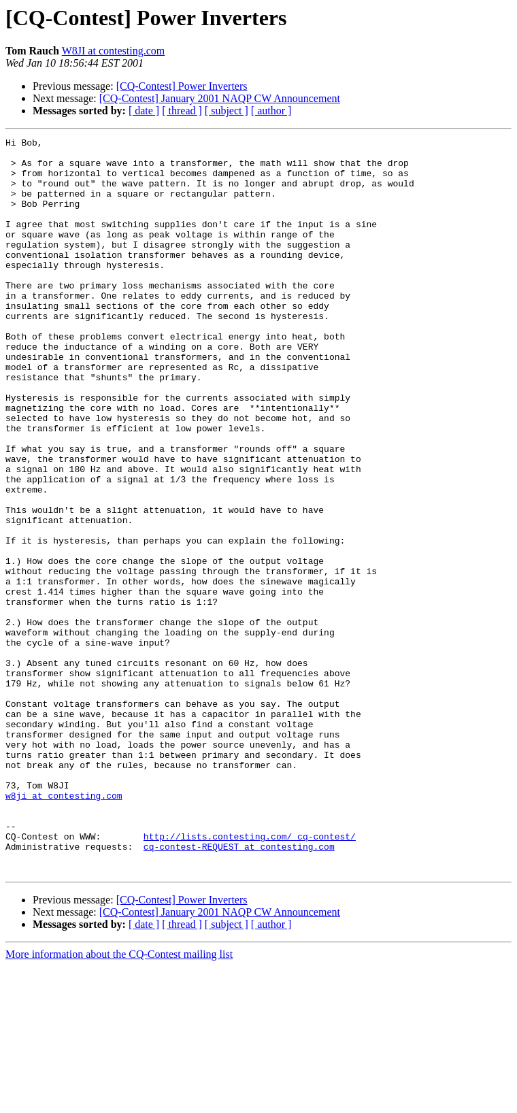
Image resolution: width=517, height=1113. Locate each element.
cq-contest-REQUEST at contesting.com (239, 989)
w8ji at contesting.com (63, 928)
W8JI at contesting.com (113, 50)
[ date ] (144, 110)
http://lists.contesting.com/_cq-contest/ (250, 977)
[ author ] (271, 110)
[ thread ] (182, 110)
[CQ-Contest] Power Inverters (182, 86)
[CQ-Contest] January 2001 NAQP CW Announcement (219, 98)
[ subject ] (226, 110)
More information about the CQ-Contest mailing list (119, 1101)
